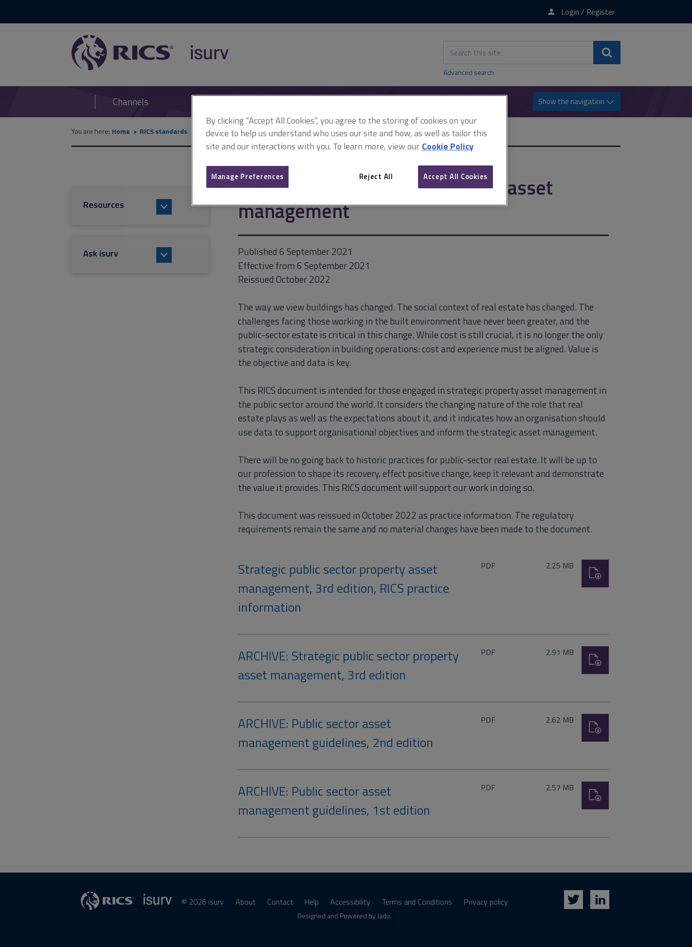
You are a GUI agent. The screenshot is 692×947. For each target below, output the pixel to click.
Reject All (376, 176)
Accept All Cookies (455, 176)
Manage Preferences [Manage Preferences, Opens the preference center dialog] (247, 176)
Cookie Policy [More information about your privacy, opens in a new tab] (447, 146)
